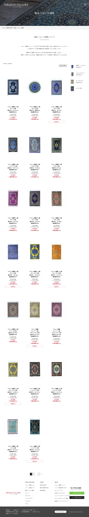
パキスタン (27, 501)
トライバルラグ (28, 498)
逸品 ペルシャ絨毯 (29, 490)
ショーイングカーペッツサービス (62, 495)
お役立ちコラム (36, 511)
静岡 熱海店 (42, 490)
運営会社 (8, 510)
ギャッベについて (59, 490)
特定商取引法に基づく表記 (12, 511)
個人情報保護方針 (25, 511)
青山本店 (48, 52)
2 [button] (33, 474)
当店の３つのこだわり (60, 493)
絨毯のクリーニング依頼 (11, 513)
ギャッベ (27, 493)
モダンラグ (27, 495)
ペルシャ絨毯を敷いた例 (60, 487)
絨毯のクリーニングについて (61, 501)
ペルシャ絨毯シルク (30, 485)
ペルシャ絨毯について (60, 485)
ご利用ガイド (16, 510)
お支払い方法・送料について (29, 510)
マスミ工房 (79, 88)
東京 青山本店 (43, 485)
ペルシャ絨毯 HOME (7, 27)
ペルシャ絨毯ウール (30, 487)
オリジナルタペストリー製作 (61, 498)
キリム (26, 503)
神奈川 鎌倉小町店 (44, 487)
